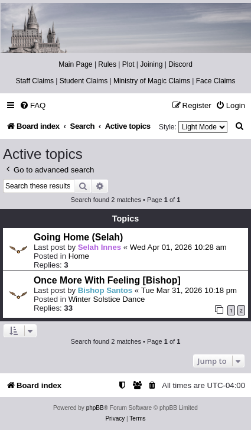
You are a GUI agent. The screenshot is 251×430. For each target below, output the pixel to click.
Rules (107, 64)
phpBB (95, 408)
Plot (128, 64)
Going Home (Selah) (78, 237)
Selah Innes (99, 247)
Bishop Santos (105, 290)
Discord (180, 64)
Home (79, 256)
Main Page (75, 64)
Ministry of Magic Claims (151, 81)
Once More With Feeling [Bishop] (107, 280)
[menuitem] (32, 105)
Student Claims (83, 81)
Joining (151, 64)
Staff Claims (35, 81)
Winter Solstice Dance (107, 299)
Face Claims (216, 81)
